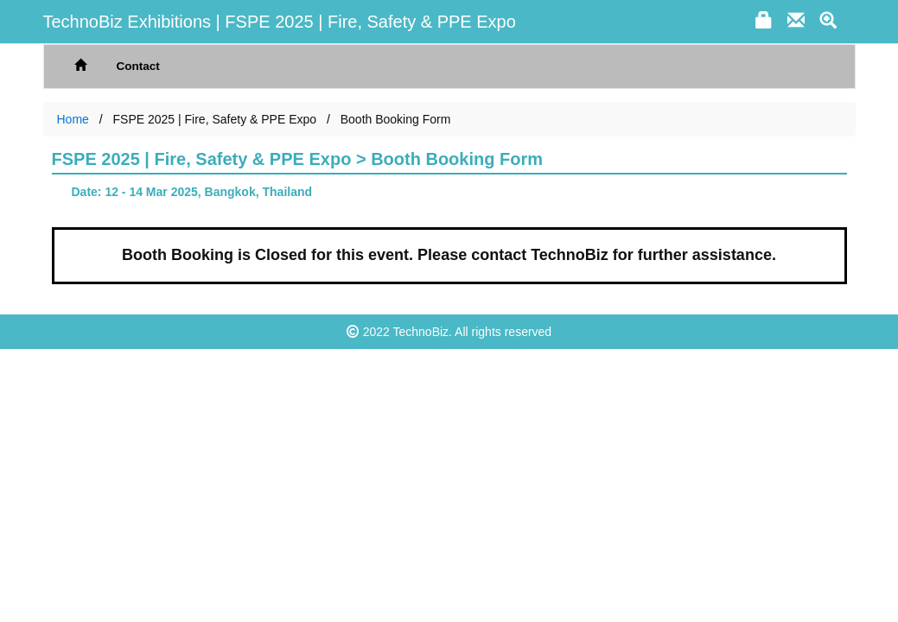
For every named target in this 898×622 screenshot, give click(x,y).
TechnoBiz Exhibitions (127, 21)
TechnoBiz (421, 332)
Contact (138, 66)
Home (73, 119)
